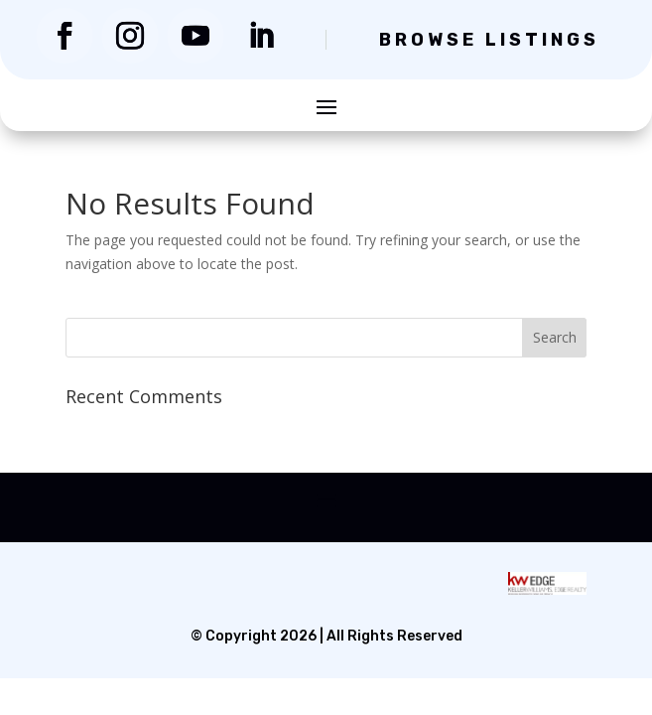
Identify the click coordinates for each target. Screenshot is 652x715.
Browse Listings (489, 40)
